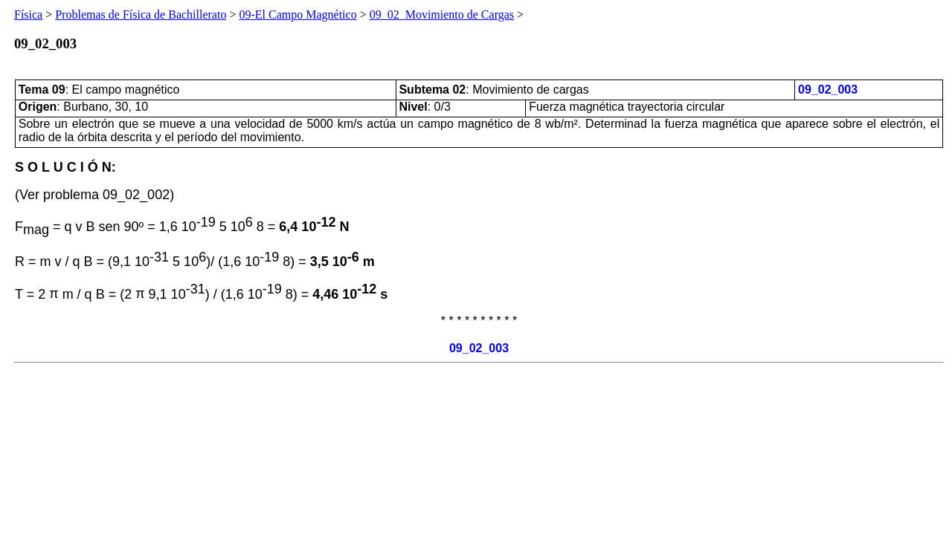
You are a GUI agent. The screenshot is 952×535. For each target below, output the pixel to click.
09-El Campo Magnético (297, 14)
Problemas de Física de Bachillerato (140, 14)
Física (28, 14)
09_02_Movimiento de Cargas (442, 14)
